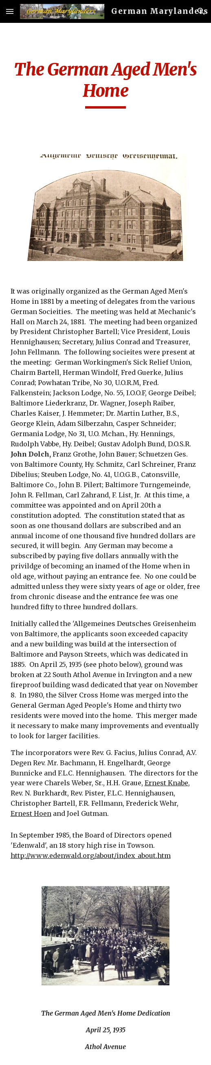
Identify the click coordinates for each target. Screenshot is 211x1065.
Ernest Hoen (31, 813)
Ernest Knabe (166, 783)
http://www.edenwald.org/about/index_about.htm (91, 855)
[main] (105, 84)
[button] (10, 11)
